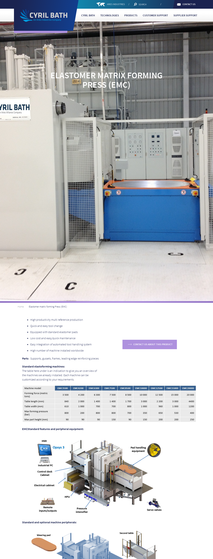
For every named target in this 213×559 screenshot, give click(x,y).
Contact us (189, 4)
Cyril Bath (88, 15)
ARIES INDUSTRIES (116, 4)
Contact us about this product (153, 344)
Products (130, 15)
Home (21, 306)
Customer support (155, 15)
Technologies (109, 15)
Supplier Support (185, 15)
